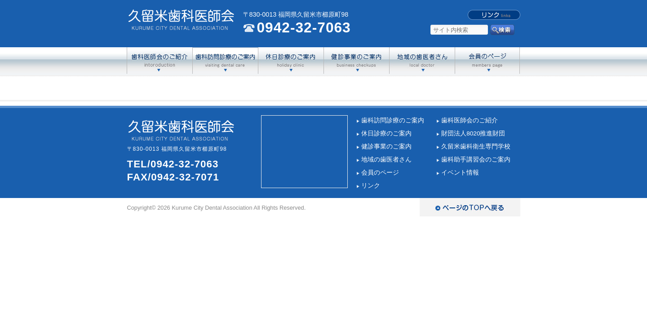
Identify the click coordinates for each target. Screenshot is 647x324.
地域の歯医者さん (386, 159)
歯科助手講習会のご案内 (475, 159)
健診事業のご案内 (386, 146)
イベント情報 (460, 172)
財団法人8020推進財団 (473, 133)
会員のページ (380, 172)
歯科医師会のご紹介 (469, 120)
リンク (370, 185)
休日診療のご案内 (386, 133)
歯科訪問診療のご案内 (392, 120)
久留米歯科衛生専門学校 (475, 146)
